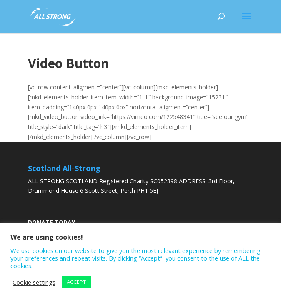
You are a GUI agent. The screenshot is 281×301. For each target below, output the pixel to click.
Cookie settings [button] (34, 282)
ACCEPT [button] (76, 282)
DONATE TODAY (51, 222)
